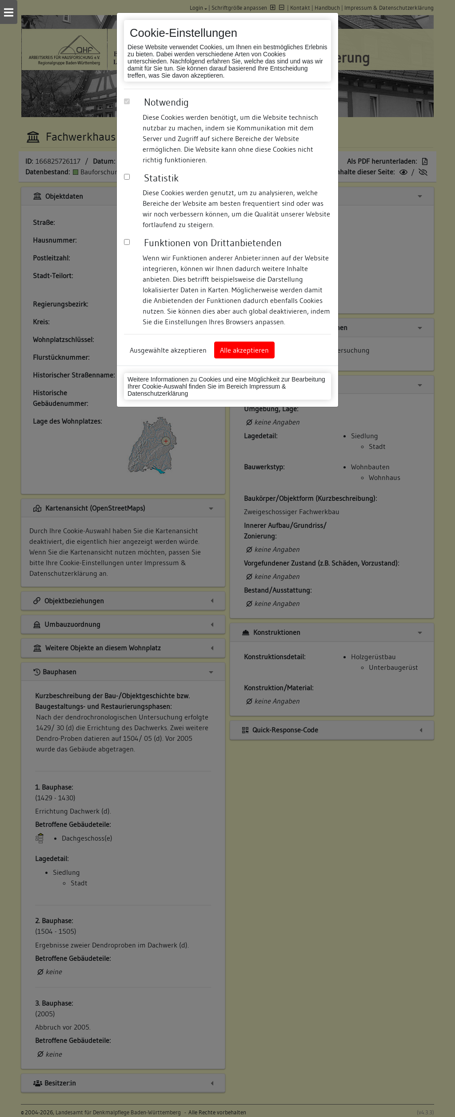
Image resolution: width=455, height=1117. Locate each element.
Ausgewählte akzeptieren (168, 350)
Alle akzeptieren (244, 350)
